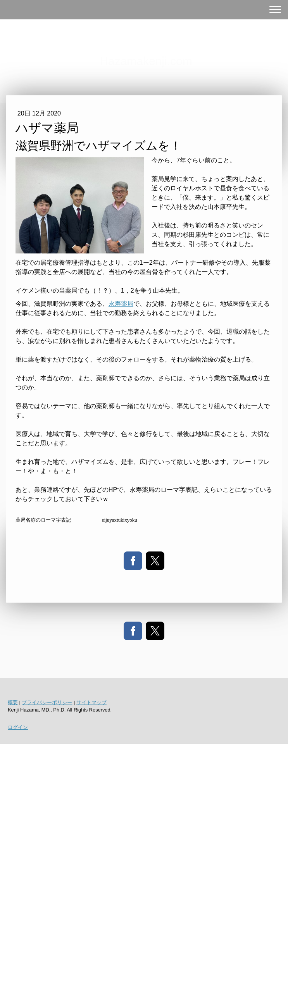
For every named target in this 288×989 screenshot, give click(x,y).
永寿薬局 (121, 303)
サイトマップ (91, 702)
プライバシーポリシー (47, 702)
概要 (13, 702)
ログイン (18, 727)
